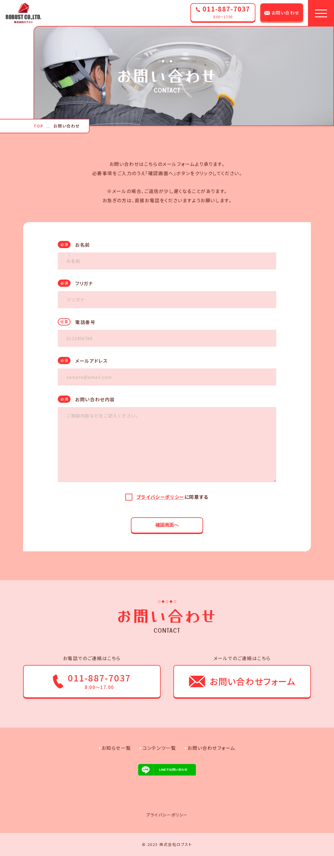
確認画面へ (167, 524)
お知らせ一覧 (116, 747)
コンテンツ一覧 (159, 747)
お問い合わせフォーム (211, 747)
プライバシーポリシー (160, 496)
